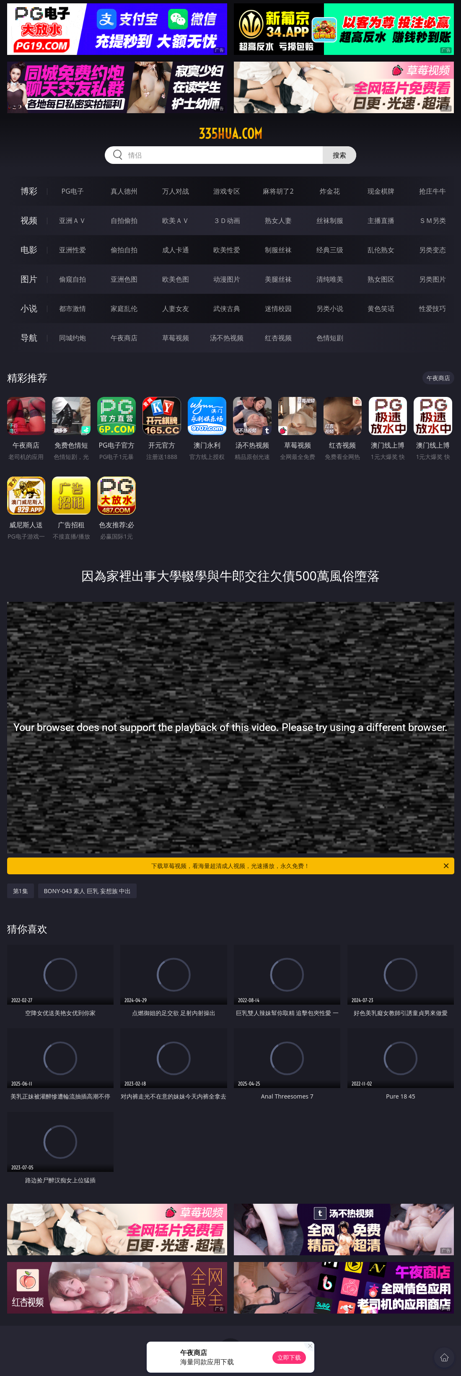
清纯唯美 (329, 279)
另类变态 (432, 249)
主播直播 (381, 220)
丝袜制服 (329, 220)
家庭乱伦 (124, 308)
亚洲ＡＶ (72, 220)
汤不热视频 (226, 337)
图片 (29, 279)
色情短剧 (329, 337)
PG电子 (73, 191)
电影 (29, 249)
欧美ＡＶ (175, 220)
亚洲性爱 (72, 249)
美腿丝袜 (278, 279)
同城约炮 (72, 337)
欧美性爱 (226, 249)
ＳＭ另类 (432, 220)
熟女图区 (381, 279)
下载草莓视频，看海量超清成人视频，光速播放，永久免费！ (300, 866)
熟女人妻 (278, 220)
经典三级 (329, 249)
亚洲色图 (124, 279)
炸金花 (330, 191)
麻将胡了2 (278, 191)
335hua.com (230, 133)
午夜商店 (124, 337)
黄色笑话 (381, 308)
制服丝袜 (278, 249)
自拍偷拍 (124, 220)
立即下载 (289, 1357)
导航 (29, 337)
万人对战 (175, 191)
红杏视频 (278, 337)
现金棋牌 (381, 191)
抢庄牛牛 (432, 191)
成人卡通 (175, 249)
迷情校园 (278, 308)
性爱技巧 (432, 308)
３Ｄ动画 (226, 220)
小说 (29, 308)
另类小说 (329, 308)
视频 (29, 220)
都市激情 (72, 308)
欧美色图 (175, 279)
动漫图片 (226, 279)
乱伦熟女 (381, 249)
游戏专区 (226, 191)
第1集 (20, 891)
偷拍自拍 (124, 249)
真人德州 (124, 191)
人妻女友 (175, 308)
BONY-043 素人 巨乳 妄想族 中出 (87, 891)
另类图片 (432, 279)
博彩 (29, 191)
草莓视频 (175, 337)
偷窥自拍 (72, 279)
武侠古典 (226, 308)
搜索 (339, 155)
